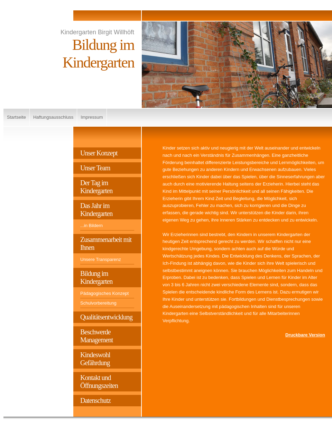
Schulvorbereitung (98, 303)
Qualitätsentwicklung (106, 317)
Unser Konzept (99, 153)
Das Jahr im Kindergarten (96, 209)
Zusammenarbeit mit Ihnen (105, 243)
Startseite (16, 117)
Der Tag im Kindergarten (96, 187)
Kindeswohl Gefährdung (95, 359)
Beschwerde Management (96, 336)
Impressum (92, 117)
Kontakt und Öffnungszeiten (99, 381)
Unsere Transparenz (100, 259)
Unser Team (95, 168)
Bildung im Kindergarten (96, 277)
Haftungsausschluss (53, 117)
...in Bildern (91, 225)
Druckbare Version (305, 334)
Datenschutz (95, 400)
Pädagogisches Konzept (104, 293)
